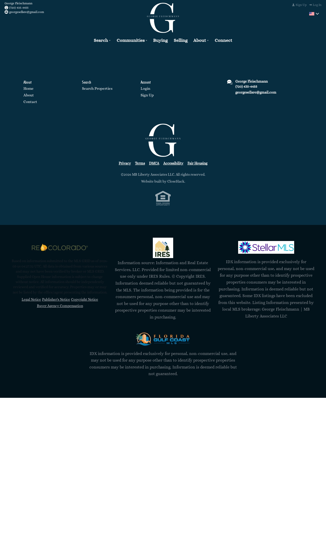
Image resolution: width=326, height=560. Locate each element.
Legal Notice (31, 299)
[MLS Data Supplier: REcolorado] (60, 246)
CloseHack (175, 180)
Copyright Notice (84, 299)
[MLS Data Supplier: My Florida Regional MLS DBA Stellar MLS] (266, 246)
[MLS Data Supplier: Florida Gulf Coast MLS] (163, 338)
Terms (140, 162)
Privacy (125, 162)
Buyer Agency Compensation (60, 305)
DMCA (154, 162)
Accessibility (173, 162)
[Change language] (314, 14)
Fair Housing (197, 162)
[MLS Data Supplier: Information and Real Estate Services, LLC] (163, 247)
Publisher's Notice (56, 299)
